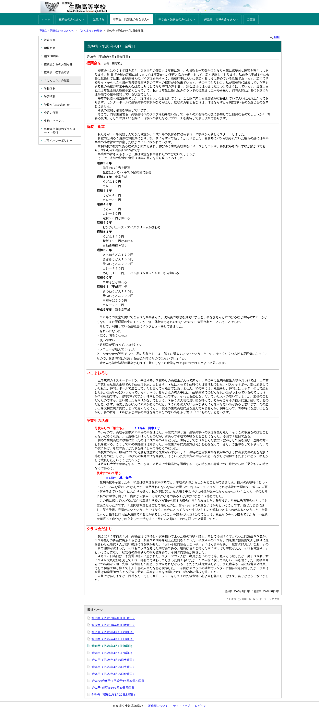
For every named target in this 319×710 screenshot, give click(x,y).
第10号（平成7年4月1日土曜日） (113, 639)
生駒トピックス (54, 120)
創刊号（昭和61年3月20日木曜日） (114, 694)
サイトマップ (181, 705)
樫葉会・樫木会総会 (57, 72)
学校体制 (49, 88)
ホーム (46, 19)
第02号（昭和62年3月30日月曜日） (114, 687)
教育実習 (49, 39)
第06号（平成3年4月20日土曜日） (113, 667)
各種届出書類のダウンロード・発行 (59, 130)
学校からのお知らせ (57, 104)
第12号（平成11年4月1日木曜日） (113, 625)
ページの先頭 (269, 599)
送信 (231, 599)
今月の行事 (51, 112)
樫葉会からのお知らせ (58, 64)
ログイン (200, 705)
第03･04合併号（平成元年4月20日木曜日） (119, 680)
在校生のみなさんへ (71, 19)
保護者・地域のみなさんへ (221, 19)
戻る (253, 599)
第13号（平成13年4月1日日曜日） (113, 618)
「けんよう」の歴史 (90, 30)
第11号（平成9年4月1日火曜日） (113, 632)
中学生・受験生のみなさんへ (177, 19)
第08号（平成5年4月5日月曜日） (113, 652)
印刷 (274, 37)
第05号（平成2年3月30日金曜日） (113, 673)
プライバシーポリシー (58, 140)
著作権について (158, 705)
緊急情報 (98, 19)
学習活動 (49, 96)
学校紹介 (49, 48)
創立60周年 (51, 56)
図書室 (251, 19)
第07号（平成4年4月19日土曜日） (113, 659)
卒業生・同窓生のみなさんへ (131, 19)
